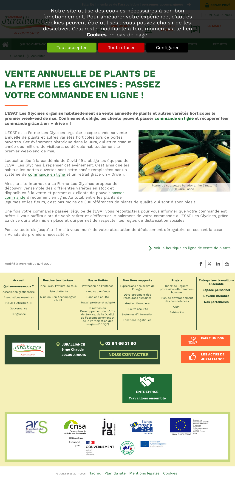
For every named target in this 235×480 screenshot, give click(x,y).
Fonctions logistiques (137, 320)
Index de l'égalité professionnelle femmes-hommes (177, 289)
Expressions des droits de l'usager (137, 287)
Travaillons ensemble (147, 395)
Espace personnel (216, 290)
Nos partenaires (216, 302)
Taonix (95, 473)
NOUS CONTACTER (128, 354)
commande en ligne (174, 118)
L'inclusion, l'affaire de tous (58, 286)
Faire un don (212, 338)
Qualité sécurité (137, 309)
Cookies (97, 35)
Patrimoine (177, 312)
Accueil (18, 280)
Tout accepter (72, 47)
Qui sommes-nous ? (18, 286)
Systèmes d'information (137, 314)
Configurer (167, 47)
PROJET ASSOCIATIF (18, 303)
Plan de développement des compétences (177, 299)
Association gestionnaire (19, 292)
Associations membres (19, 297)
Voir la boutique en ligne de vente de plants (192, 248)
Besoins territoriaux (58, 280)
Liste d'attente (58, 291)
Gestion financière (137, 303)
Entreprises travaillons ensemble (216, 282)
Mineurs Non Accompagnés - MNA (58, 298)
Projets (176, 280)
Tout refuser (121, 47)
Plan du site (115, 473)
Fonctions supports (137, 280)
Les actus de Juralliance (212, 356)
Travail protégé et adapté (98, 302)
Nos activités (98, 280)
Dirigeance (19, 314)
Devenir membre (216, 296)
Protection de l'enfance (97, 286)
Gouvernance (18, 308)
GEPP (176, 306)
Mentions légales (144, 473)
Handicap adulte (97, 297)
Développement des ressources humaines (137, 296)
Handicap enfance (97, 291)
